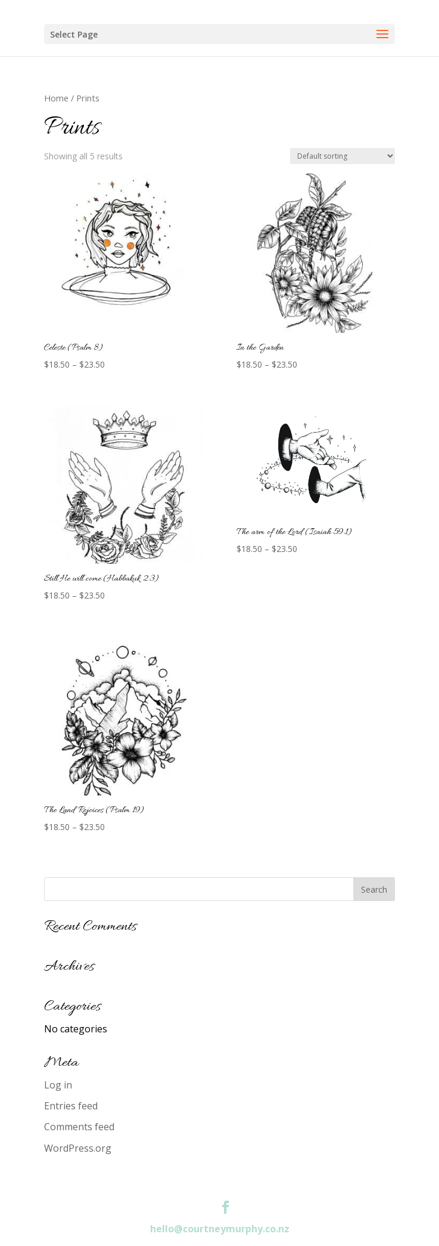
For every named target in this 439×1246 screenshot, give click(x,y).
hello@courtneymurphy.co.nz (219, 1228)
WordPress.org (77, 1148)
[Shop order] (342, 156)
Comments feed (79, 1126)
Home (56, 98)
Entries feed (71, 1105)
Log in (58, 1084)
